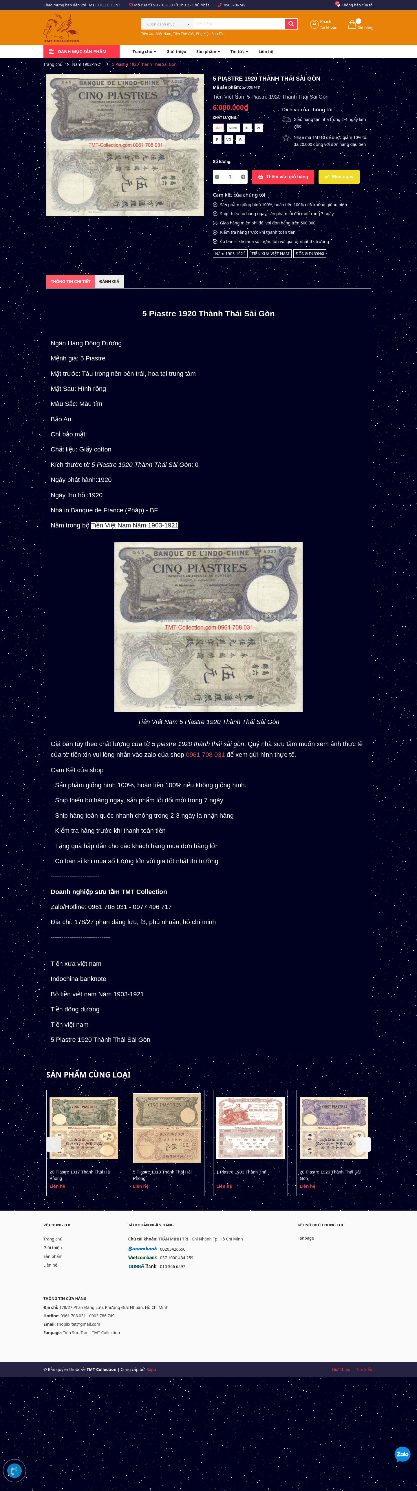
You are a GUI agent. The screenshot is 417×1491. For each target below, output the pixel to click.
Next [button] (363, 1144)
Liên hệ (50, 1265)
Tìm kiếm (365, 1369)
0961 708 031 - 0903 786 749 (88, 1315)
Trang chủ (52, 1239)
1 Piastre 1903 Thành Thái (241, 1171)
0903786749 (234, 5)
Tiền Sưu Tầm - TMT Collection (91, 1332)
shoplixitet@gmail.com (78, 1324)
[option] (83, 1143)
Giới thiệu (52, 1247)
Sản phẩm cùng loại (88, 1074)
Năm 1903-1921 (230, 253)
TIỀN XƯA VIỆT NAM (270, 253)
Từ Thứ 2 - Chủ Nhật (191, 5)
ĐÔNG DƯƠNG (310, 253)
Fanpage (306, 1238)
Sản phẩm (53, 1256)
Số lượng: (222, 161)
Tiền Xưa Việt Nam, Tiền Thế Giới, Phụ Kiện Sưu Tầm (183, 33)
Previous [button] (53, 1144)
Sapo (151, 1369)
